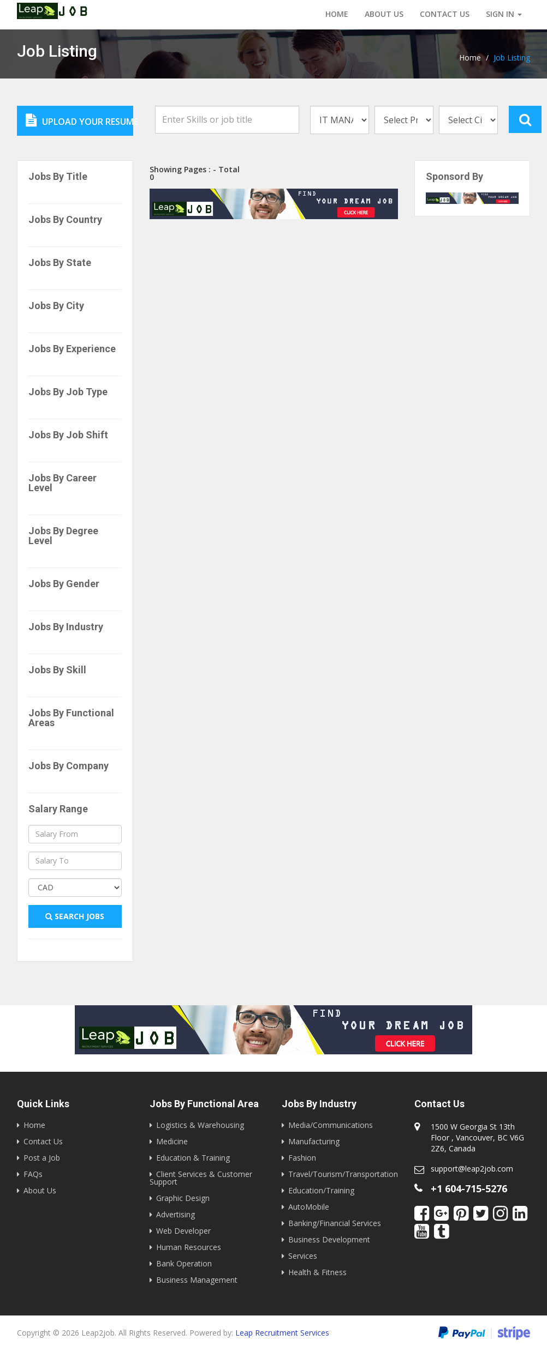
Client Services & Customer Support (201, 1178)
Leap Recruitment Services (282, 1332)
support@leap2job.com (472, 1168)
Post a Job (41, 1157)
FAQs (33, 1174)
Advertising (175, 1214)
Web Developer (183, 1231)
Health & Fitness (317, 1272)
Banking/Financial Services (334, 1223)
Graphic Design (183, 1198)
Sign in (504, 14)
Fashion (302, 1157)
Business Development (329, 1239)
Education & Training (193, 1157)
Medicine (172, 1141)
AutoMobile (308, 1207)
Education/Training (321, 1190)
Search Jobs (74, 916)
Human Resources (188, 1247)
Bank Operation (184, 1263)
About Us (384, 14)
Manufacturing (314, 1141)
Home (336, 14)
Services (302, 1256)
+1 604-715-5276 (469, 1188)
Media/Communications (330, 1125)
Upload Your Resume (79, 120)
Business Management (196, 1280)
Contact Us (43, 1141)
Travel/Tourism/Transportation (343, 1174)
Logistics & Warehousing (200, 1125)
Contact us (444, 14)
